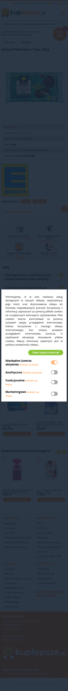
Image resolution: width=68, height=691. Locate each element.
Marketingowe (15, 392)
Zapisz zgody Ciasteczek (44, 352)
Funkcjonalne (15, 381)
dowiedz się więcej (28, 365)
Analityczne (14, 373)
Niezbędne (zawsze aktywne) (18, 363)
